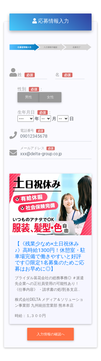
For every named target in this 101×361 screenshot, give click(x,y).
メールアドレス (37, 148)
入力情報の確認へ (51, 334)
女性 (50, 97)
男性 (28, 97)
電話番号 (32, 130)
